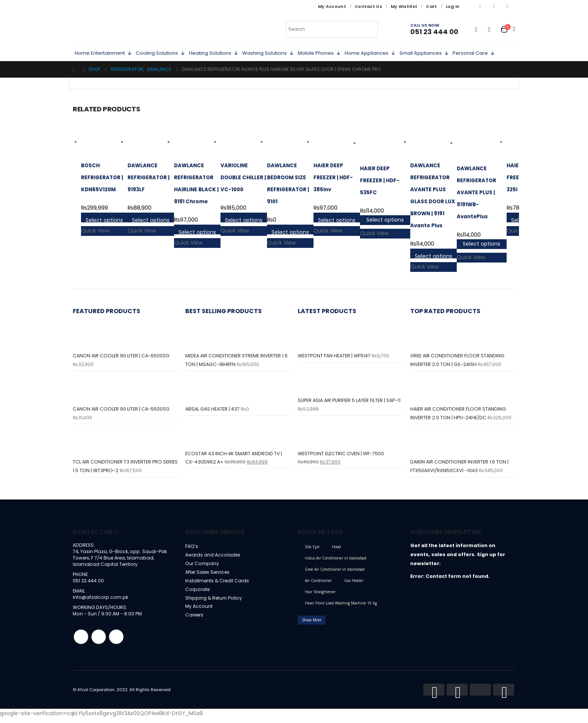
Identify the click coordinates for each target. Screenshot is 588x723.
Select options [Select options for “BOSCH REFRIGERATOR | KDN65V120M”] (104, 219)
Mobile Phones (319, 53)
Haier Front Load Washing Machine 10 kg (341, 605)
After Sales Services (209, 576)
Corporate (198, 594)
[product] (104, 142)
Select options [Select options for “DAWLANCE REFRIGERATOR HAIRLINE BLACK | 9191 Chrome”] (197, 231)
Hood (336, 549)
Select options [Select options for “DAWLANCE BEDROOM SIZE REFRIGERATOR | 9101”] (290, 231)
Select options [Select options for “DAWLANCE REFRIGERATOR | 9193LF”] (151, 219)
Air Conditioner (318, 583)
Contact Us (368, 6)
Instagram (98, 642)
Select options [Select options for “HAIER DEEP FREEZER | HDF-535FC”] (385, 220)
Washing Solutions (268, 53)
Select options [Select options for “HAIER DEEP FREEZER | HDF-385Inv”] (337, 219)
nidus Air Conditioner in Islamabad (335, 560)
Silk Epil (312, 549)
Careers (195, 621)
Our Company (202, 567)
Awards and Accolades (213, 558)
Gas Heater (353, 583)
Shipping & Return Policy (214, 603)
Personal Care (474, 53)
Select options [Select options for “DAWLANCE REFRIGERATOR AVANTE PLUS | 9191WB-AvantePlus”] (481, 244)
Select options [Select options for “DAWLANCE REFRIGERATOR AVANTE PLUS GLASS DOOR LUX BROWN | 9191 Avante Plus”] (433, 255)
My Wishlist (404, 6)
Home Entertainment (103, 53)
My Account (332, 6)
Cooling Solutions (160, 53)
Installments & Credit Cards (218, 585)
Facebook (81, 642)
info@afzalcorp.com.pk (101, 602)
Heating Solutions (213, 53)
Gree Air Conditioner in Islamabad (334, 571)
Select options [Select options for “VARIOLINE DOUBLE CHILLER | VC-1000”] (243, 219)
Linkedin (116, 642)
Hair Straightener (320, 594)
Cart (431, 6)
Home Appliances (370, 53)
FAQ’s (191, 549)
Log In (453, 6)
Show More (311, 622)
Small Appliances (424, 53)
